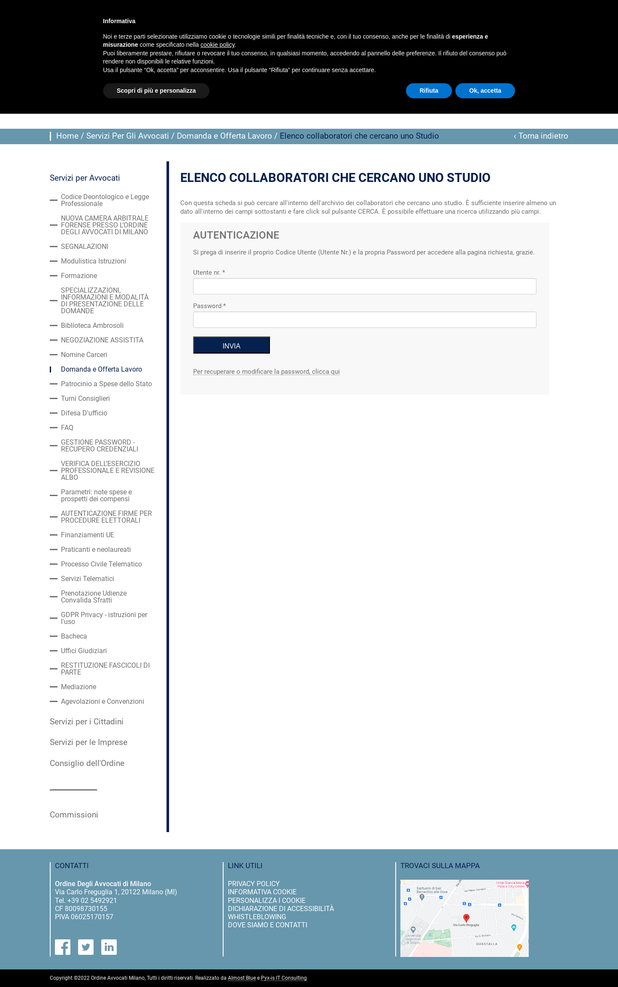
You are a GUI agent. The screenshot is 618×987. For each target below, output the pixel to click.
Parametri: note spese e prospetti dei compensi (96, 496)
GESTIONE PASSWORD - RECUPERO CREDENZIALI (99, 446)
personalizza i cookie (267, 900)
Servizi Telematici (87, 578)
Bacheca (74, 636)
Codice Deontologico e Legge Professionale (105, 200)
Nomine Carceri (84, 354)
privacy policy (254, 884)
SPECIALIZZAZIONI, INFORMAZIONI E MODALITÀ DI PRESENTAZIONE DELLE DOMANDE (104, 301)
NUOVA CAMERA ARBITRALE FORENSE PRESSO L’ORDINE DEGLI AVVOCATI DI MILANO (104, 225)
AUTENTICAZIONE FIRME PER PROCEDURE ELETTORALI (106, 517)
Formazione (79, 275)
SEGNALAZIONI (84, 246)
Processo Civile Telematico (101, 564)
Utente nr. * (209, 272)
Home (67, 136)
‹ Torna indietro (541, 136)
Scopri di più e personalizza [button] (156, 90)
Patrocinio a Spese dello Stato (106, 384)
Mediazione (78, 687)
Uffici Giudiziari (84, 651)
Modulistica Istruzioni (93, 261)
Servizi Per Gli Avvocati (127, 136)
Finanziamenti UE (87, 535)
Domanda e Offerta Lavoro (224, 136)
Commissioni (74, 815)
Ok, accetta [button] (485, 90)
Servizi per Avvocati (85, 178)
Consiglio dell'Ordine (87, 763)
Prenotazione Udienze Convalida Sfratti (94, 597)
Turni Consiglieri (85, 398)
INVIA (232, 346)
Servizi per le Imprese (88, 742)
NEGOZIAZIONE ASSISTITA (102, 340)
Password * (209, 306)
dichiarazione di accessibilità (281, 909)
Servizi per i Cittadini (87, 722)
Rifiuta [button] (429, 90)
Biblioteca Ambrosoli (92, 325)
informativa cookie (262, 892)
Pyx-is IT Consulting (284, 978)
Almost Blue (242, 978)
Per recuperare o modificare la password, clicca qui (266, 372)
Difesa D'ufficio (84, 413)
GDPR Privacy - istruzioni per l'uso (104, 618)
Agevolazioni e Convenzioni (102, 701)
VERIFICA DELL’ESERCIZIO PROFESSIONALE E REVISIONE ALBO (107, 470)
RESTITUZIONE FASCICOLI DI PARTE (105, 669)
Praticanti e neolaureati (96, 549)
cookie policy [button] (217, 44)
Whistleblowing (257, 917)
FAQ (67, 427)
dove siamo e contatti (267, 925)
